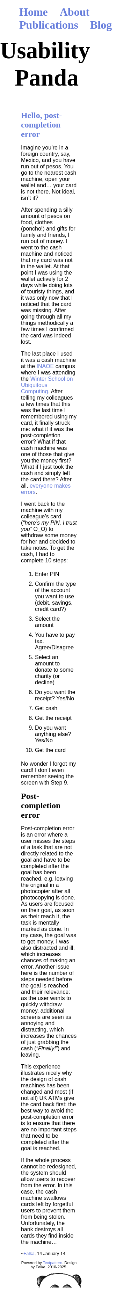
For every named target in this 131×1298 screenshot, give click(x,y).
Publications (48, 25)
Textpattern (52, 1263)
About (74, 12)
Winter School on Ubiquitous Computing (47, 385)
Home (33, 12)
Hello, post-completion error (41, 125)
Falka (28, 1253)
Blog (101, 25)
